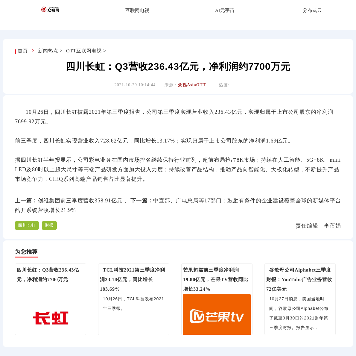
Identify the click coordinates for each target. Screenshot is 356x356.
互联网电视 (137, 10)
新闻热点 (48, 50)
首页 (23, 50)
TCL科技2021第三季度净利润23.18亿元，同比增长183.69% (132, 279)
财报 (49, 225)
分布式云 (312, 10)
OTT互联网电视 (84, 50)
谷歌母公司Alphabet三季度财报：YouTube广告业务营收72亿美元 (299, 279)
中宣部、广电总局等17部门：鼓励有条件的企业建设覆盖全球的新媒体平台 (247, 201)
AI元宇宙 (225, 10)
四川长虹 (27, 225)
